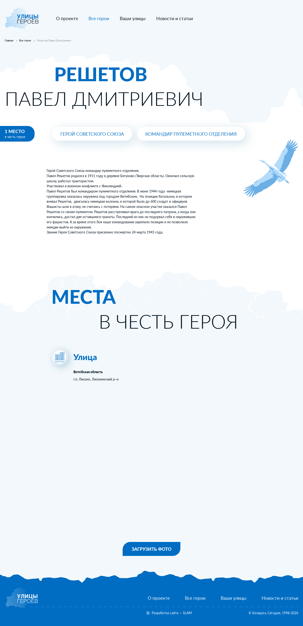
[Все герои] (195, 598)
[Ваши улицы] (133, 18)
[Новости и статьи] (174, 18)
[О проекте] (67, 18)
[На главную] (22, 28)
